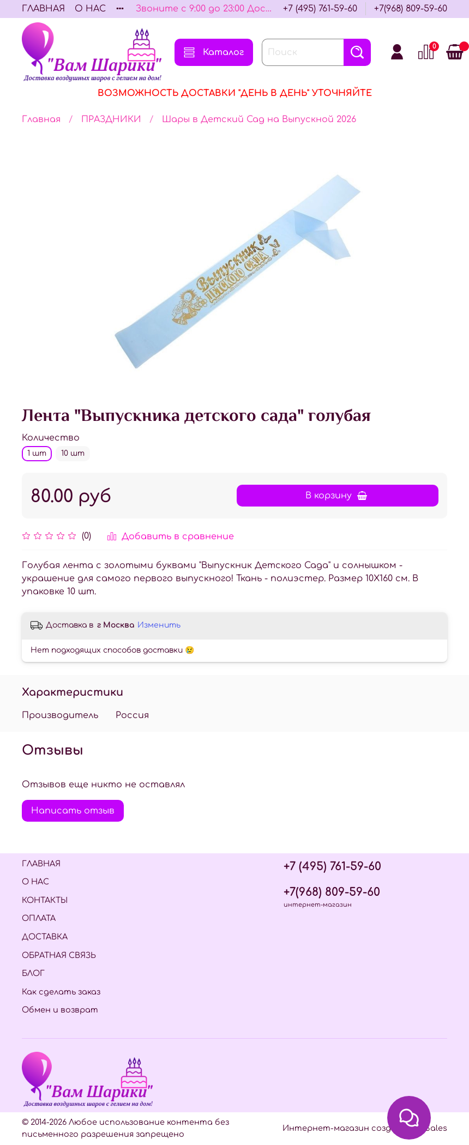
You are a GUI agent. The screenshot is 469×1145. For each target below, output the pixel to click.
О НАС (90, 9)
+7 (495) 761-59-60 (320, 9)
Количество (51, 438)
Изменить (159, 625)
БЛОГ (33, 973)
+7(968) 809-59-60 (410, 9)
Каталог (214, 52)
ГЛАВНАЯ (43, 9)
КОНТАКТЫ (45, 900)
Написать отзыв (73, 811)
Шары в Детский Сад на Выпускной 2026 (259, 119)
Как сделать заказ (61, 991)
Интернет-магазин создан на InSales (364, 1128)
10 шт (73, 453)
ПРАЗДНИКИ (111, 119)
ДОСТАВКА (45, 936)
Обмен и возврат (60, 1009)
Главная (41, 119)
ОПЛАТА (39, 918)
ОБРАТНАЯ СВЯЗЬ (59, 955)
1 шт (36, 453)
